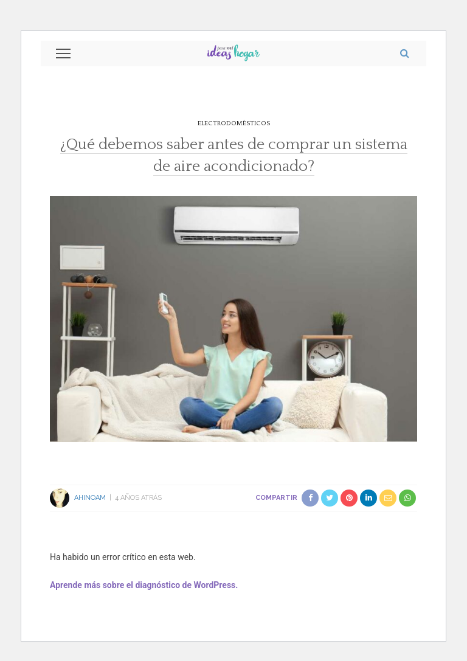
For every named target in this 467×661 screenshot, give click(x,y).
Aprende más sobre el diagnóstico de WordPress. (144, 585)
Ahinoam (90, 498)
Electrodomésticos (234, 123)
